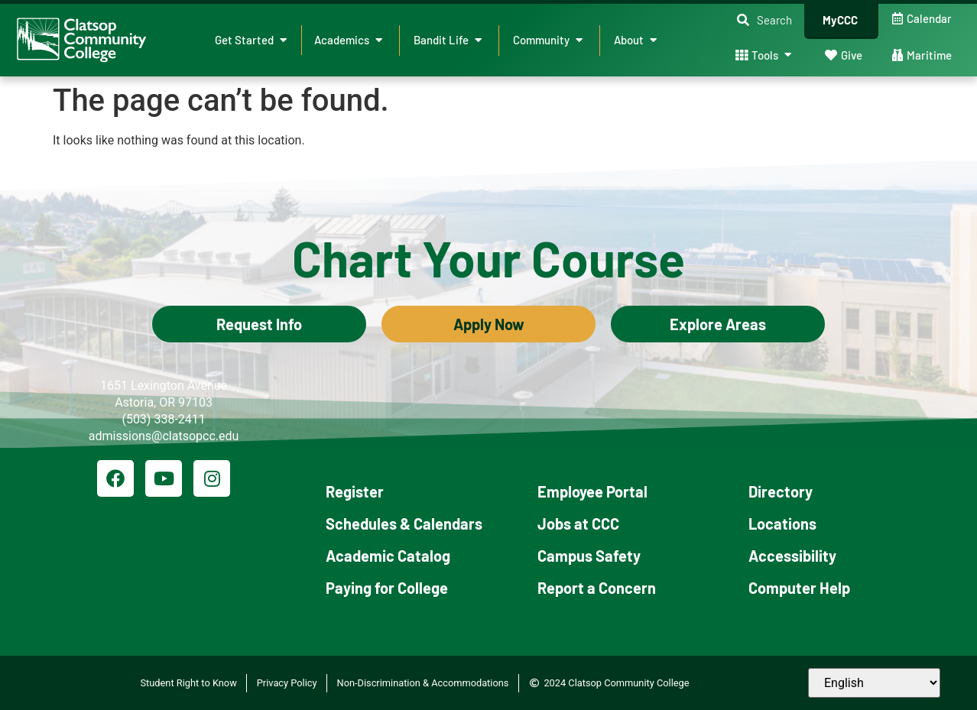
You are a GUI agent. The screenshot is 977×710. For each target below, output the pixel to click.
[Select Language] (874, 683)
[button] (764, 20)
